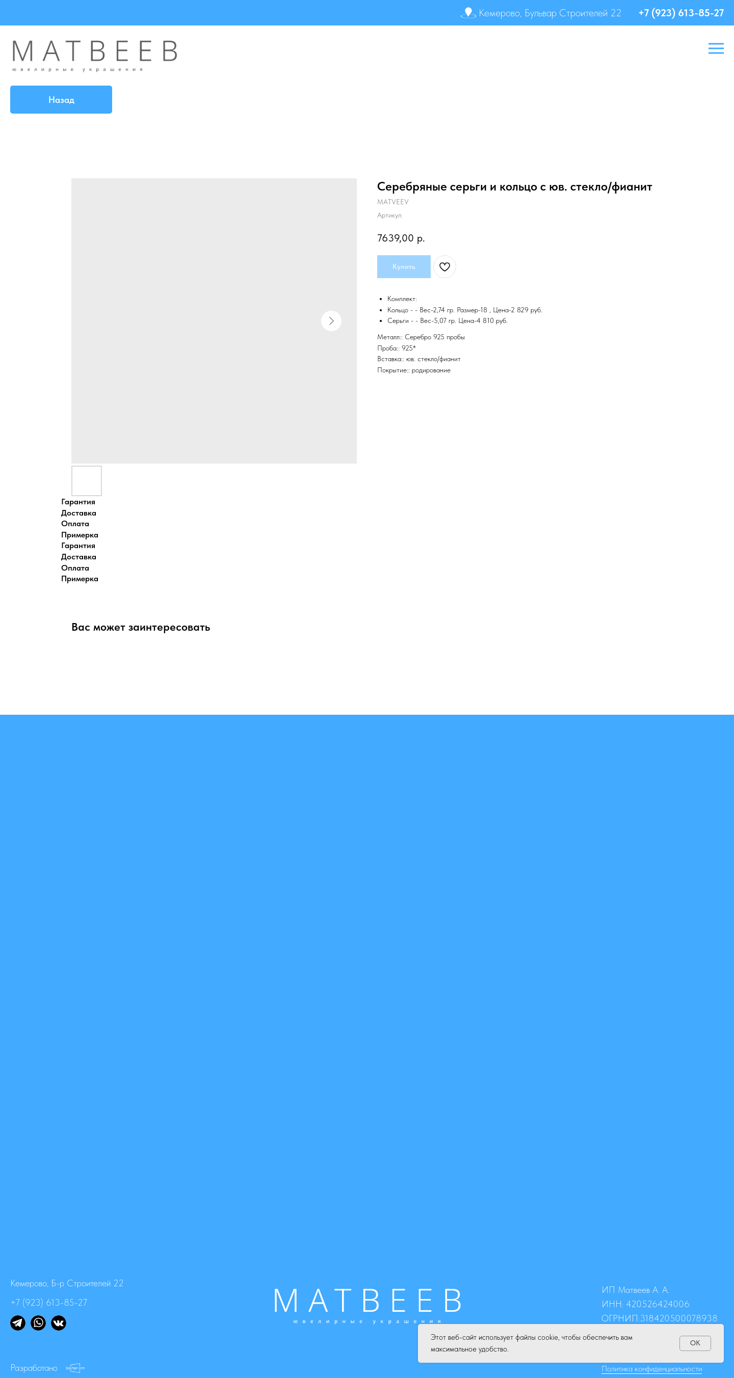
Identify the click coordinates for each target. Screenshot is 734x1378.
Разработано (34, 1367)
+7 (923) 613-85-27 (681, 13)
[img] (17, 1323)
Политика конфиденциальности (651, 1368)
